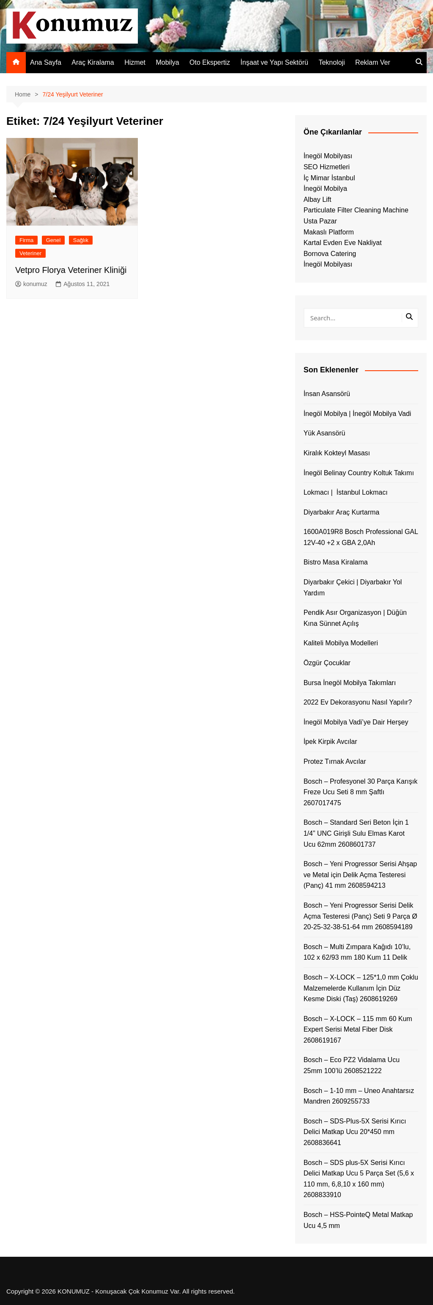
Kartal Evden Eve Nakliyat (343, 242)
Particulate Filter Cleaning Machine (356, 210)
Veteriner (30, 253)
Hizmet (134, 62)
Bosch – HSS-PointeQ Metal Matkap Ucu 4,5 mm (358, 1220)
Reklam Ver (372, 62)
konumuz (31, 284)
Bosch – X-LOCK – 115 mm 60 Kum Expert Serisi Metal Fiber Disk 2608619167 (358, 1029)
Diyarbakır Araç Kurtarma (342, 512)
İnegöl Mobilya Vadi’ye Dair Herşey (356, 722)
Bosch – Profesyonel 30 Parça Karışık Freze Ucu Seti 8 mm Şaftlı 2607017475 (360, 792)
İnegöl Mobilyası (328, 156)
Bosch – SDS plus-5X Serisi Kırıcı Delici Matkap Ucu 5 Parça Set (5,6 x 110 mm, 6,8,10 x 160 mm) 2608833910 (359, 1179)
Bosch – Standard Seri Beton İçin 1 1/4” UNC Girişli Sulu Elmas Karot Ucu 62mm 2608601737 (356, 833)
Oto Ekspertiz (209, 62)
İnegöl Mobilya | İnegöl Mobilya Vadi (357, 413)
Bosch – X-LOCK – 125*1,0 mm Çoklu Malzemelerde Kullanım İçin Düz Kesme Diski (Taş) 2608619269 (361, 988)
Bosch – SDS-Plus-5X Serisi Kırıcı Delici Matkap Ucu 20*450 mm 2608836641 (355, 1132)
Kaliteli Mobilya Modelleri (341, 643)
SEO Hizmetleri (327, 167)
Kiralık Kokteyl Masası (337, 453)
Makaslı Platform (329, 232)
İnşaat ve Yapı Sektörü (274, 62)
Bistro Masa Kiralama (336, 562)
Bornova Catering (330, 253)
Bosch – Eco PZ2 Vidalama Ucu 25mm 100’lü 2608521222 (352, 1065)
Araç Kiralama (92, 62)
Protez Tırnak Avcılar (335, 761)
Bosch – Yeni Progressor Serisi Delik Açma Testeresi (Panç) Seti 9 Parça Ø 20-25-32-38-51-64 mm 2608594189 (360, 916)
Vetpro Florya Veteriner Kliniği (70, 270)
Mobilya (167, 62)
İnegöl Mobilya (325, 188)
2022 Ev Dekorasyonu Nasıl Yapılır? (358, 702)
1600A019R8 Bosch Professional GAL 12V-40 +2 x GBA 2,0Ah (361, 537)
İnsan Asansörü (327, 393)
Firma (26, 240)
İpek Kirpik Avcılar (330, 741)
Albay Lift (318, 199)
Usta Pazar (320, 221)
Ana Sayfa (45, 62)
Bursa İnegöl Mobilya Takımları (350, 682)
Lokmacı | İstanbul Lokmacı (346, 492)
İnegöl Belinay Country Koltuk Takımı (359, 472)
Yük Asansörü (324, 433)
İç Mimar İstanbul (329, 178)
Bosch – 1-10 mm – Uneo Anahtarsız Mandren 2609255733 (359, 1096)
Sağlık (80, 240)
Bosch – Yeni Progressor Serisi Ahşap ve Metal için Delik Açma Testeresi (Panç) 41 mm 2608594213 (360, 874)
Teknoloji (331, 62)
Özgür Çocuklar (327, 662)
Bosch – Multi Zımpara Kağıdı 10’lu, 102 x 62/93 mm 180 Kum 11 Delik (357, 952)
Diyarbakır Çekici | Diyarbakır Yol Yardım (353, 587)
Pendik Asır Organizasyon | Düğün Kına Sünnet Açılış (355, 618)
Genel (53, 240)
